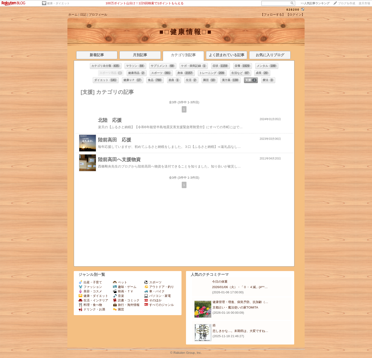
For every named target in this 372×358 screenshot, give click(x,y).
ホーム (73, 14)
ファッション (90, 287)
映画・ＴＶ (123, 291)
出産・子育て (90, 282)
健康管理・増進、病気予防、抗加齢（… (240, 302)
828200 (292, 9)
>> (315, 3)
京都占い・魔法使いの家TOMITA (235, 307)
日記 (83, 14)
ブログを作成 (346, 3)
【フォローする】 (272, 14)
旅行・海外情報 (126, 305)
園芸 (118, 309)
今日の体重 (220, 281)
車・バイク (154, 291)
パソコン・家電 (157, 296)
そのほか (153, 300)
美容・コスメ (90, 291)
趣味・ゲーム (124, 287)
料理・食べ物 (90, 305)
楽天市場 (364, 3)
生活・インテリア (93, 300)
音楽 (118, 296)
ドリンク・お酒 (92, 309)
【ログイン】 (295, 14)
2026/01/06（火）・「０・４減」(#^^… (240, 287)
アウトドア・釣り (159, 287)
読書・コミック (126, 300)
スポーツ (153, 282)
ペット (120, 282)
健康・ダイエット (58, 3)
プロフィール (98, 14)
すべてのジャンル (159, 305)
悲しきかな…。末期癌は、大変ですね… (240, 331)
